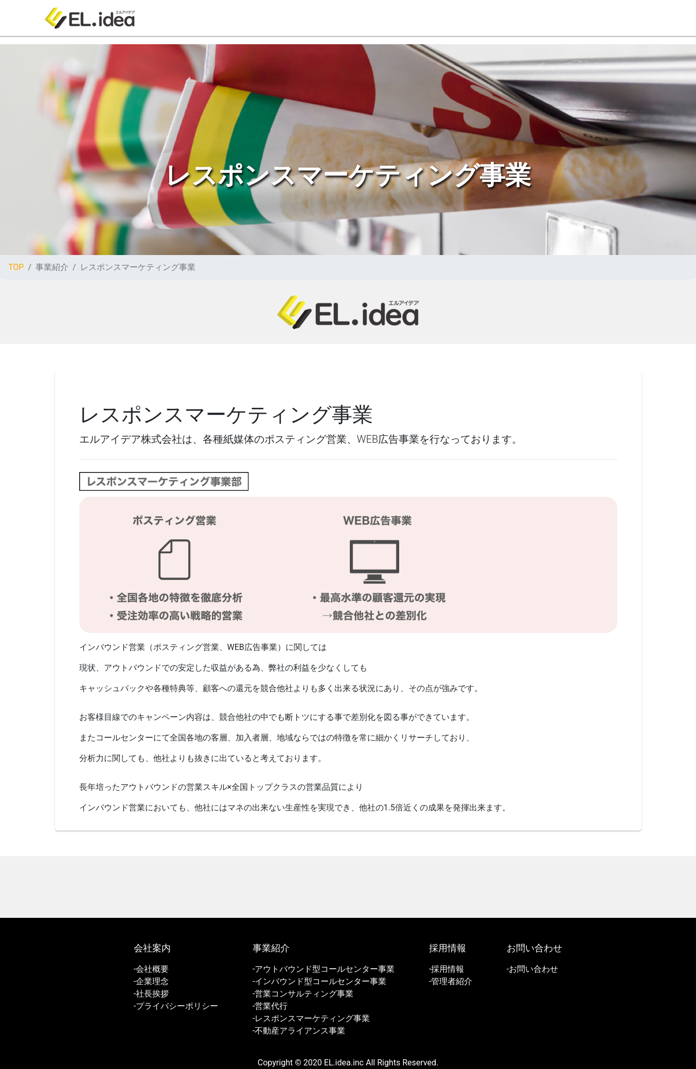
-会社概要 (151, 969)
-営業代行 (270, 1006)
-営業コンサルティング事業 (303, 994)
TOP (16, 267)
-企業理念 (151, 981)
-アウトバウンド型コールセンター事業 (324, 969)
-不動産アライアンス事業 (299, 1031)
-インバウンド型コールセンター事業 (319, 981)
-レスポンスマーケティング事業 (311, 1018)
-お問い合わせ (532, 969)
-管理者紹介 (450, 981)
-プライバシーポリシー (176, 1006)
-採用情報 (446, 969)
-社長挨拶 (151, 994)
